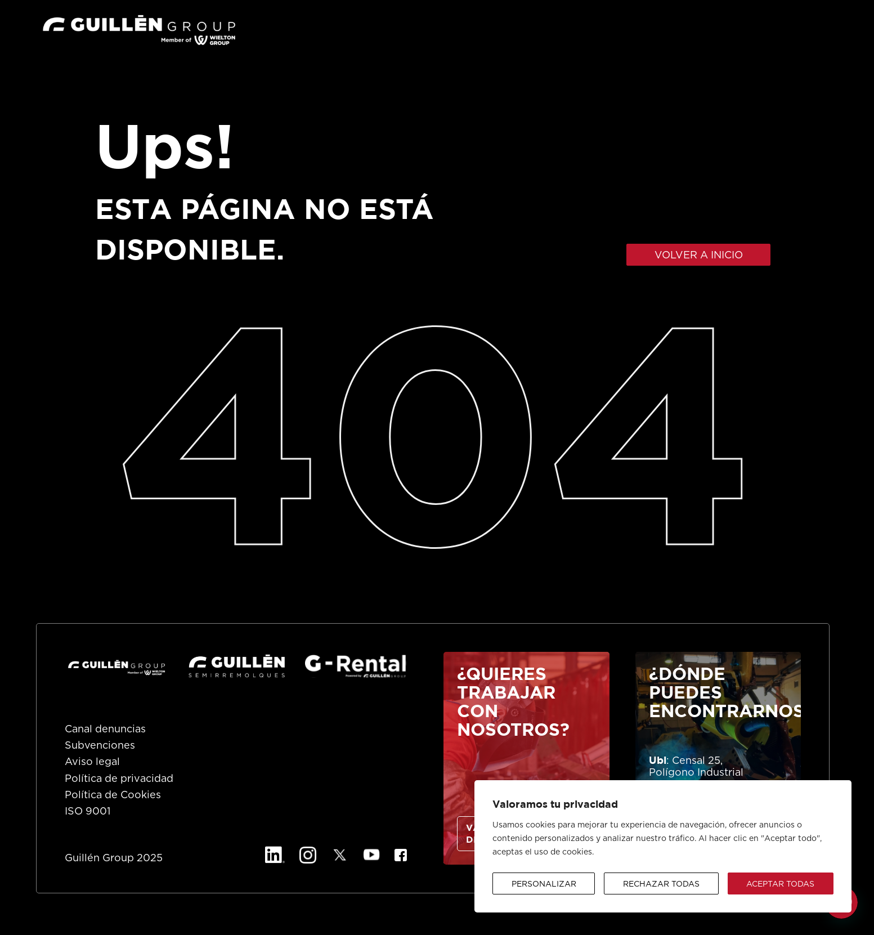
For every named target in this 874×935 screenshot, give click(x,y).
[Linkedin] (275, 855)
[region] (662, 846)
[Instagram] (307, 855)
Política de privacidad (119, 779)
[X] (340, 855)
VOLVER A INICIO (699, 255)
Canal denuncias (105, 729)
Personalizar (544, 884)
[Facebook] (401, 855)
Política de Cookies (113, 795)
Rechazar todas (661, 884)
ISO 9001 (87, 812)
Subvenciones (100, 746)
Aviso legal (92, 762)
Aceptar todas (780, 884)
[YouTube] (372, 855)
